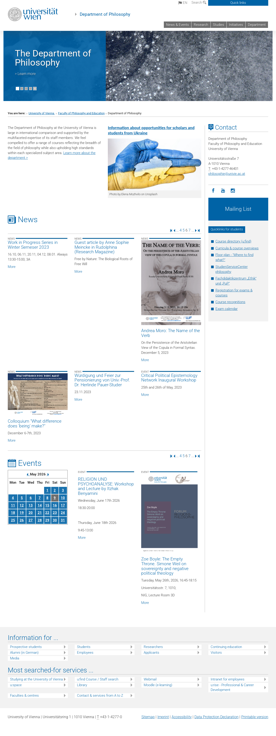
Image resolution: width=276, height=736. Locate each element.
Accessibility (182, 717)
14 (40, 505)
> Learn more (25, 74)
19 (22, 513)
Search (198, 2)
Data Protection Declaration (216, 717)
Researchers (153, 647)
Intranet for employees (227, 679)
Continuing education (226, 647)
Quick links (238, 3)
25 (13, 520)
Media (14, 658)
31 (63, 520)
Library (82, 685)
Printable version (254, 717)
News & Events (177, 25)
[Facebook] (213, 191)
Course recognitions (230, 302)
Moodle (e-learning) (158, 685)
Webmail (150, 679)
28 (40, 520)
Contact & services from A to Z (100, 695)
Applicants (151, 653)
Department (257, 25)
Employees (85, 653)
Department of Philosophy (105, 14)
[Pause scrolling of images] (35, 88)
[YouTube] (223, 191)
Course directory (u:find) (233, 241)
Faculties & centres (24, 695)
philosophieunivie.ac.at (226, 174)
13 (31, 505)
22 (47, 513)
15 (47, 505)
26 (22, 520)
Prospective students (26, 647)
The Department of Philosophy (53, 58)
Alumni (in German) (24, 653)
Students (83, 647)
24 (63, 513)
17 (63, 505)
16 (55, 505)
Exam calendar (226, 309)
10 (63, 498)
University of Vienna (42, 113)
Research (201, 25)
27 (31, 520)
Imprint (163, 717)
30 (55, 520)
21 (40, 513)
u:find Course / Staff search (97, 679)
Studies (218, 25)
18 (13, 513)
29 (47, 520)
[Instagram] (233, 191)
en (182, 3)
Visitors (216, 653)
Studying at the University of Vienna (36, 679)
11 (13, 505)
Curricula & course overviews (237, 248)
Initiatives (236, 25)
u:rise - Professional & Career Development (232, 687)
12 (22, 505)
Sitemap (148, 717)
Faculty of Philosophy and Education (81, 113)
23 (55, 513)
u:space (16, 685)
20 (31, 513)
